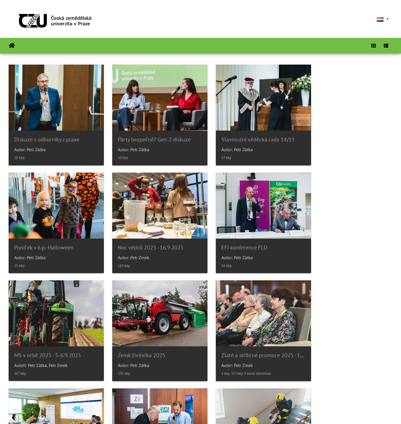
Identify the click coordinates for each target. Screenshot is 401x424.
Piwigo (217, 412)
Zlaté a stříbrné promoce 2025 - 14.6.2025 (64, 343)
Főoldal (12, 45)
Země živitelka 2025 (332, 239)
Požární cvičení (326, 343)
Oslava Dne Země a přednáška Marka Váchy (261, 343)
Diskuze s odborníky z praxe (46, 135)
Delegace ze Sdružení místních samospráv (161, 343)
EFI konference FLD (135, 239)
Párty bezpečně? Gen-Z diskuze (148, 135)
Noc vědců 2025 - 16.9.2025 (47, 239)
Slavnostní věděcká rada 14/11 (247, 135)
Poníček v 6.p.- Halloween (338, 135)
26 (219, 391)
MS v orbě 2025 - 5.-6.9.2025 (243, 239)
